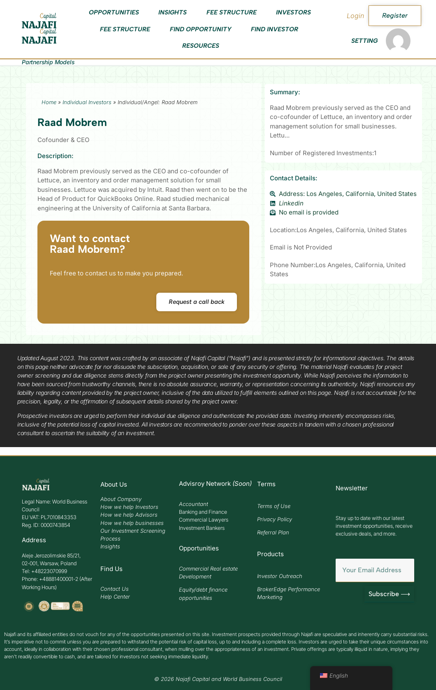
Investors (293, 12)
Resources (200, 45)
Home (49, 102)
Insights (172, 12)
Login (355, 16)
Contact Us (114, 588)
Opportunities (114, 12)
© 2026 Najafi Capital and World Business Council (218, 679)
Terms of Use (273, 506)
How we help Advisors (129, 514)
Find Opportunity (201, 29)
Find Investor (274, 29)
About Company (120, 499)
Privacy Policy (274, 519)
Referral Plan (273, 532)
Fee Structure (231, 12)
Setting (364, 41)
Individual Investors (87, 102)
